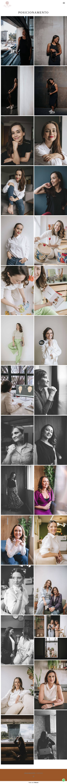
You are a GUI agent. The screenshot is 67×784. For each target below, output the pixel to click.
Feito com (33, 782)
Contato (39, 773)
